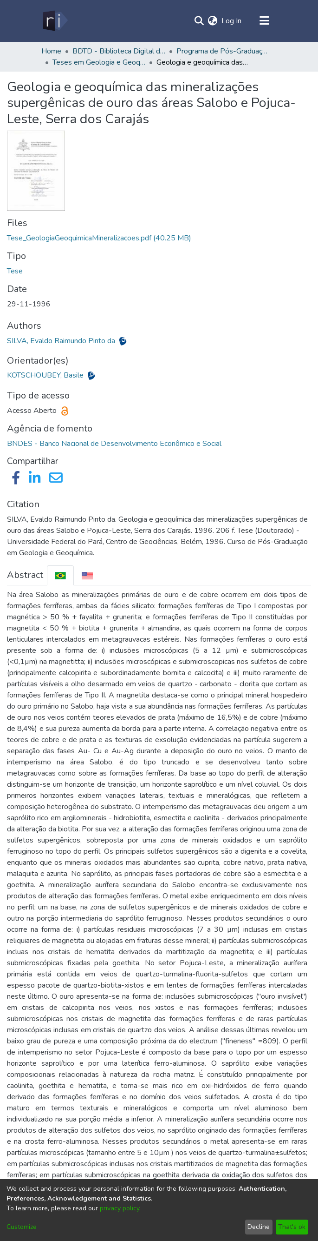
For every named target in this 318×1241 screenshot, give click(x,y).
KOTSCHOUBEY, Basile (46, 375)
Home (51, 51)
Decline (258, 1226)
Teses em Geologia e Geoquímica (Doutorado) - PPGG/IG (98, 62)
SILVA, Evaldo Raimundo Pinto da (62, 341)
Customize (21, 1226)
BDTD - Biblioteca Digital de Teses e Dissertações (118, 51)
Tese (15, 271)
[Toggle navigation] (265, 21)
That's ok (291, 1226)
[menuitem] (213, 21)
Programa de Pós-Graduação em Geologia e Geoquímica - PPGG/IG (222, 51)
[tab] (60, 575)
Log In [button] (231, 21)
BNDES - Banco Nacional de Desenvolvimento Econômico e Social (114, 443)
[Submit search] (199, 21)
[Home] (54, 21)
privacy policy (119, 1208)
